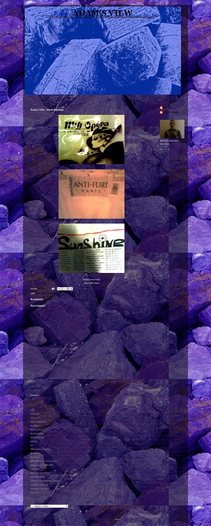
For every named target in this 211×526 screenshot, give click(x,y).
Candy (32, 410)
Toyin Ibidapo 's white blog (39, 485)
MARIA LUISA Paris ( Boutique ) (40, 449)
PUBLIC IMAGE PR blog (37, 477)
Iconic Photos (34, 469)
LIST (31, 446)
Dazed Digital (34, 426)
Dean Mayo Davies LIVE (37, 430)
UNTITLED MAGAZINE (37, 438)
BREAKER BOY (34, 453)
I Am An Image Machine (38, 422)
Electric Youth (34, 414)
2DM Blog (33, 442)
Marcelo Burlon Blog (37, 434)
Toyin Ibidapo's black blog (38, 489)
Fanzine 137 (34, 418)
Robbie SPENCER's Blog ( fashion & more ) (44, 461)
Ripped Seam (34, 457)
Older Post (147, 388)
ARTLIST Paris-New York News (40, 473)
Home (92, 388)
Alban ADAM (167, 108)
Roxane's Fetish (51, 293)
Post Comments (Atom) (48, 395)
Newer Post (36, 388)
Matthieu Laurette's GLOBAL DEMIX (41, 465)
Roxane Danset (41, 293)
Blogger (117, 519)
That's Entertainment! (170, 112)
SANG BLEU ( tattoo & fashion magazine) (44, 481)
